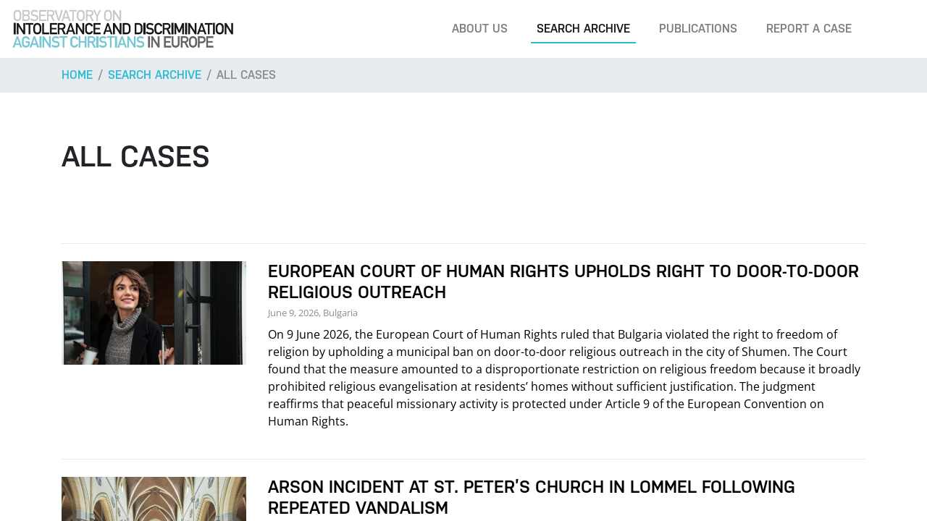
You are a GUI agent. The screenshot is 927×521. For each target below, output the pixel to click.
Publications (698, 28)
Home (77, 75)
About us (480, 28)
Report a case (809, 28)
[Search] (893, 29)
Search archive (583, 28)
